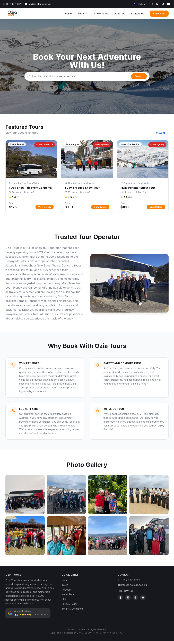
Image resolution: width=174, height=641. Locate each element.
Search (139, 76)
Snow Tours (101, 13)
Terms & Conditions (72, 608)
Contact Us (137, 13)
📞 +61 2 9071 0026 (12, 4)
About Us (119, 13)
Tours (83, 13)
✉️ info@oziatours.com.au (38, 4)
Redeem (66, 589)
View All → (162, 132)
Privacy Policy (69, 603)
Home (68, 13)
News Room (68, 594)
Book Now (159, 13)
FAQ (64, 599)
